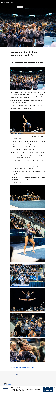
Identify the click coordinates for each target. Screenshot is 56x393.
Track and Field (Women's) (6, 7)
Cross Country (19, 4)
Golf (25, 4)
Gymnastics (34, 4)
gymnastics (28, 367)
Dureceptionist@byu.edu (7, 384)
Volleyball (14, 7)
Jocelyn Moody (14, 57)
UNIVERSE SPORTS (7, 2)
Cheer (8, 4)
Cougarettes (13, 4)
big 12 (14, 367)
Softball (39, 4)
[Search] (20, 7)
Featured (33, 367)
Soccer (29, 4)
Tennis (50, 4)
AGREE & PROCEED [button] (48, 390)
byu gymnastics (18, 367)
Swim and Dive (44, 4)
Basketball (3, 4)
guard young (24, 367)
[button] (54, 387)
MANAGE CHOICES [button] (48, 387)
